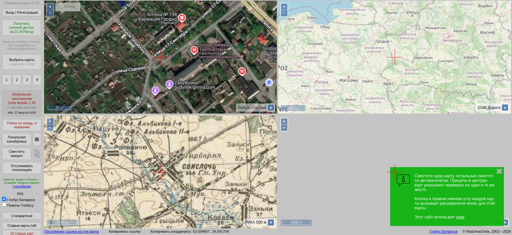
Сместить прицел (16, 153)
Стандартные (21, 216)
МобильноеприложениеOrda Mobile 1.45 (22, 103)
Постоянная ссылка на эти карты (71, 231)
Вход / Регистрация (22, 12)
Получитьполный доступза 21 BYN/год (21, 28)
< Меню (68, 6)
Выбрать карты (21, 62)
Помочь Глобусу (18, 205)
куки (460, 217)
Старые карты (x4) (21, 225)
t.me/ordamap (22, 186)
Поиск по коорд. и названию (22, 125)
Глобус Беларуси (18, 200)
